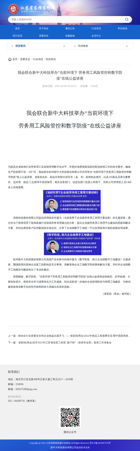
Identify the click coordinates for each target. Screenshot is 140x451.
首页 (17, 28)
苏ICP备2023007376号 (100, 443)
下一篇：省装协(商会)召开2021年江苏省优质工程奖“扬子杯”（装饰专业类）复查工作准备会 (60, 342)
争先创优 (122, 28)
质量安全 (43, 35)
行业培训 (38, 59)
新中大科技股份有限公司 (63, 447)
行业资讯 (96, 28)
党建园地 (70, 35)
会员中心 (96, 35)
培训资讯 (51, 59)
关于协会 (43, 28)
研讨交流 (17, 35)
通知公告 (70, 28)
